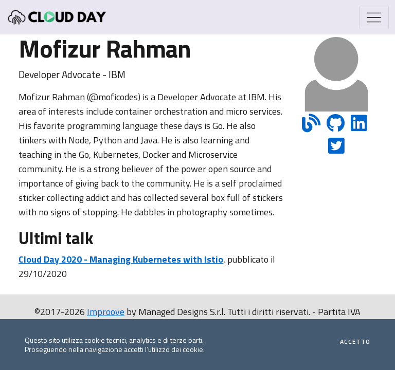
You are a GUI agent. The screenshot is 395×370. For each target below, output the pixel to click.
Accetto (355, 342)
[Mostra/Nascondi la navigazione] (374, 17)
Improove (105, 312)
